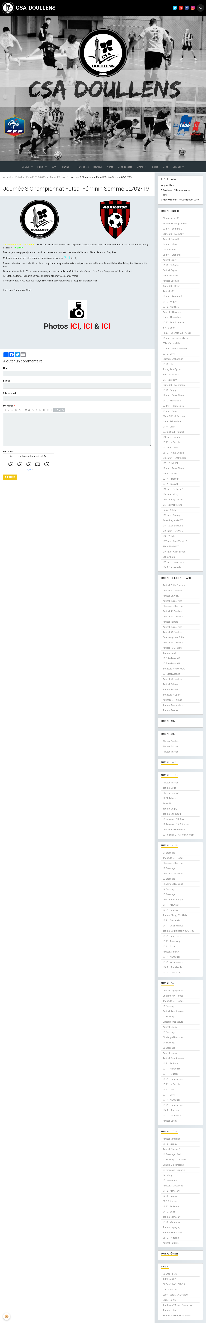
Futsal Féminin (58, 177)
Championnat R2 (171, 218)
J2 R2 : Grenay (170, 1196)
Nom (5, 368)
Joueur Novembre (172, 317)
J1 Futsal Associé (171, 658)
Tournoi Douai (169, 788)
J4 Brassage (169, 889)
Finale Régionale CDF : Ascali (177, 333)
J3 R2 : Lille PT (170, 353)
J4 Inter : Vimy (170, 244)
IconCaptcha (28, 470)
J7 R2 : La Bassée (171, 442)
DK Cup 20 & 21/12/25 (174, 1284)
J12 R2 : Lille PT (170, 463)
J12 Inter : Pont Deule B (174, 458)
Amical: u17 (168, 291)
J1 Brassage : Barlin (172, 1154)
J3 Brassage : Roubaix (174, 1170)
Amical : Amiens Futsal (174, 829)
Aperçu (59, 410)
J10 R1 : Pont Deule (172, 967)
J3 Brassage (169, 879)
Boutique (97, 167)
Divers (140, 167)
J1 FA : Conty (169, 426)
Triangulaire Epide (172, 369)
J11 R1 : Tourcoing (172, 972)
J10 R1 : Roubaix (171, 1110)
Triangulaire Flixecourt (174, 668)
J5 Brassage (169, 894)
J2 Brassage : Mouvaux (174, 1159)
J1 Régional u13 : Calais (174, 819)
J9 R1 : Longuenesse (173, 1105)
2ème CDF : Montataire (174, 385)
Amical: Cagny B (171, 239)
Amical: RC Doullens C (173, 590)
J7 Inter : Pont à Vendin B (175, 348)
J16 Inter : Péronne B (173, 531)
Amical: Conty (169, 260)
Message (8, 405)
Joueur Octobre (170, 275)
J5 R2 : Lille (168, 364)
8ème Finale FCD (171, 546)
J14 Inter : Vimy (170, 494)
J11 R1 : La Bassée (172, 1115)
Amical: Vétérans (171, 1139)
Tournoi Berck (169, 653)
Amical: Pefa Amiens (173, 1011)
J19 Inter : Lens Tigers (174, 562)
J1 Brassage (169, 852)
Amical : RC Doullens (173, 873)
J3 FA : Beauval (170, 484)
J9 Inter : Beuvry (171, 411)
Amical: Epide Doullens (174, 585)
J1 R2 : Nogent (170, 301)
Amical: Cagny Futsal (173, 990)
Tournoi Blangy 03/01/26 (175, 915)
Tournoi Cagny (170, 808)
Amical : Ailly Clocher (173, 499)
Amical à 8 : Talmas (172, 700)
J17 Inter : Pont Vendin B (175, 541)
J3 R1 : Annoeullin (171, 920)
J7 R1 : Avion (169, 946)
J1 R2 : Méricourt (171, 1191)
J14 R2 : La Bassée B (173, 525)
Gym (53, 167)
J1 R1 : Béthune (170, 1063)
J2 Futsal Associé (171, 663)
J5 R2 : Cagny (169, 390)
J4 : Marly (167, 1175)
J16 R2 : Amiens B (172, 567)
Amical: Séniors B (171, 1149)
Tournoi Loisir (169, 1310)
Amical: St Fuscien (172, 312)
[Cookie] (6, 1316)
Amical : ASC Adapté (173, 899)
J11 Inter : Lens (170, 447)
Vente (110, 167)
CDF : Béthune (170, 1201)
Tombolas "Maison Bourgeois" (178, 1305)
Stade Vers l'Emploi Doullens (177, 1315)
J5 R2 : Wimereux (171, 1222)
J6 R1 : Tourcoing (171, 941)
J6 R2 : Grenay (170, 1144)
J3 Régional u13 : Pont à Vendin (178, 834)
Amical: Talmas (170, 622)
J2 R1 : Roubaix (170, 910)
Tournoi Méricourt (171, 1217)
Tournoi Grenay (170, 710)
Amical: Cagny (170, 270)
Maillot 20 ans (169, 1300)
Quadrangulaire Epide (173, 637)
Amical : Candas (171, 951)
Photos (154, 167)
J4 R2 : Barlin (169, 1211)
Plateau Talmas (170, 746)
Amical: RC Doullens (172, 611)
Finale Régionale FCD (173, 520)
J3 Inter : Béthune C (172, 228)
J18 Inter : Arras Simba (174, 551)
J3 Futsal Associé (171, 674)
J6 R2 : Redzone (171, 1237)
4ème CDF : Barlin (171, 286)
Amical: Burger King (172, 601)
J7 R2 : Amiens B (171, 307)
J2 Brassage (169, 868)
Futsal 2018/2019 (36, 177)
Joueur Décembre (172, 421)
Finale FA (167, 803)
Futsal (40, 167)
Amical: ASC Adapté (173, 616)
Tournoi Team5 (170, 689)
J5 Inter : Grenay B (172, 255)
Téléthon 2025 (170, 1279)
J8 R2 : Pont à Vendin (173, 452)
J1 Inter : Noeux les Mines (175, 338)
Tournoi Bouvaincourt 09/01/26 (178, 931)
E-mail (6, 380)
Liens (165, 167)
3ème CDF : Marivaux (173, 234)
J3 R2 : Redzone (171, 1206)
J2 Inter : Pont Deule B (174, 406)
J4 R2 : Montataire (172, 400)
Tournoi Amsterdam (173, 705)
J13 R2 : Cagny (170, 380)
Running (65, 167)
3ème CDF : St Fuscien (174, 416)
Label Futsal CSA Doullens (175, 1294)
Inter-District (169, 327)
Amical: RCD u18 (171, 1243)
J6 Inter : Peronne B (172, 296)
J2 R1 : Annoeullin (171, 1068)
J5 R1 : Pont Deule (172, 936)
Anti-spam (8, 451)
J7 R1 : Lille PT (170, 1094)
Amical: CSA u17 (171, 595)
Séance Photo (170, 1274)
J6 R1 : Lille (168, 1089)
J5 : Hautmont (170, 1180)
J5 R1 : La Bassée (171, 1084)
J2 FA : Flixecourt (171, 479)
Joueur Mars (169, 557)
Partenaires (83, 167)
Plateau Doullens (171, 741)
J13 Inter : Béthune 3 (173, 489)
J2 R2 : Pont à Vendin (173, 322)
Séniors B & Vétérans (173, 1165)
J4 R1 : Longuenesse (173, 1079)
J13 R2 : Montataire (172, 505)
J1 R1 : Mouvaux (171, 905)
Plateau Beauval (171, 793)
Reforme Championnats (175, 223)
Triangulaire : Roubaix (173, 858)
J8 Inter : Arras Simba (173, 395)
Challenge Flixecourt (173, 884)
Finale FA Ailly (169, 510)
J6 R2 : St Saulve (171, 265)
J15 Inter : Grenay (171, 515)
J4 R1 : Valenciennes (173, 925)
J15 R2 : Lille (169, 536)
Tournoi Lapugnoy (172, 1227)
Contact (177, 167)
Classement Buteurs (173, 359)
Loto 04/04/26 (170, 1289)
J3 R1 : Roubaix (170, 1074)
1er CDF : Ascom (171, 374)
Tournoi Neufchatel (172, 1232)
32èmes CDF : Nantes (173, 432)
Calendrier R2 (169, 249)
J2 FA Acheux (169, 798)
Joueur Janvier (170, 473)
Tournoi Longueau (172, 814)
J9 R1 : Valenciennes (173, 962)
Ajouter (10, 477)
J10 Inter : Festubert (173, 437)
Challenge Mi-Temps (173, 995)
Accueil (7, 177)
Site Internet (9, 393)
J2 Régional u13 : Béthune (176, 824)
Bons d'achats (125, 167)
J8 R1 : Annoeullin (171, 957)
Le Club (26, 167)
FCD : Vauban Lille (171, 343)
